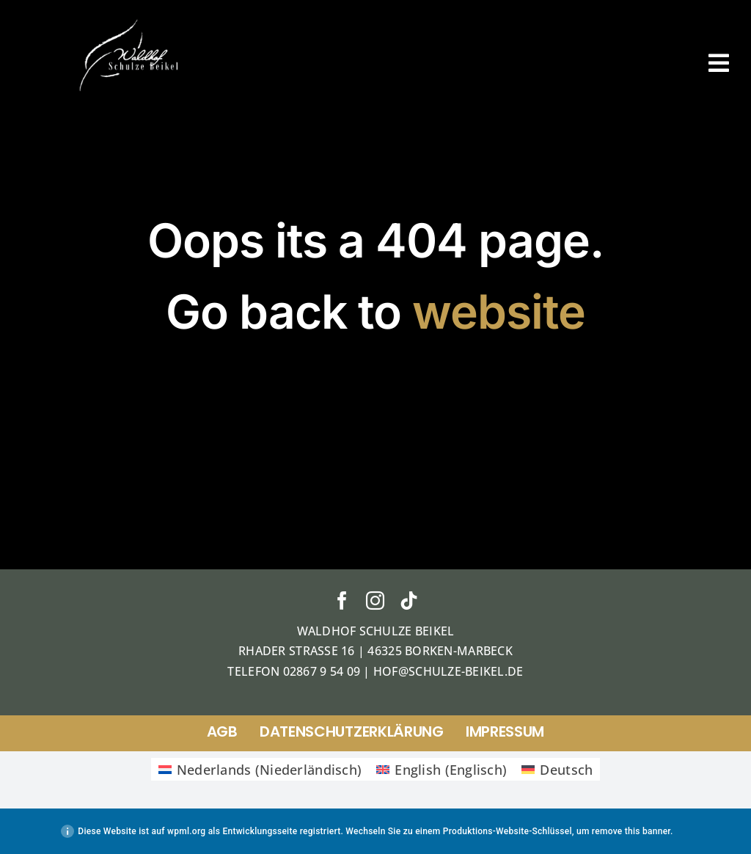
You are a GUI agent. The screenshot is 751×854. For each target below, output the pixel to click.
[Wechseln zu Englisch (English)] (441, 769)
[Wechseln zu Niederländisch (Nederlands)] (260, 769)
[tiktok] (409, 600)
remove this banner (631, 831)
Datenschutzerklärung (352, 731)
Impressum (505, 731)
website (498, 311)
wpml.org (186, 831)
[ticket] (130, 21)
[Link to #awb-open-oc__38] (718, 63)
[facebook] (342, 600)
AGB (222, 731)
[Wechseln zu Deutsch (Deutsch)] (557, 769)
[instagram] (375, 600)
